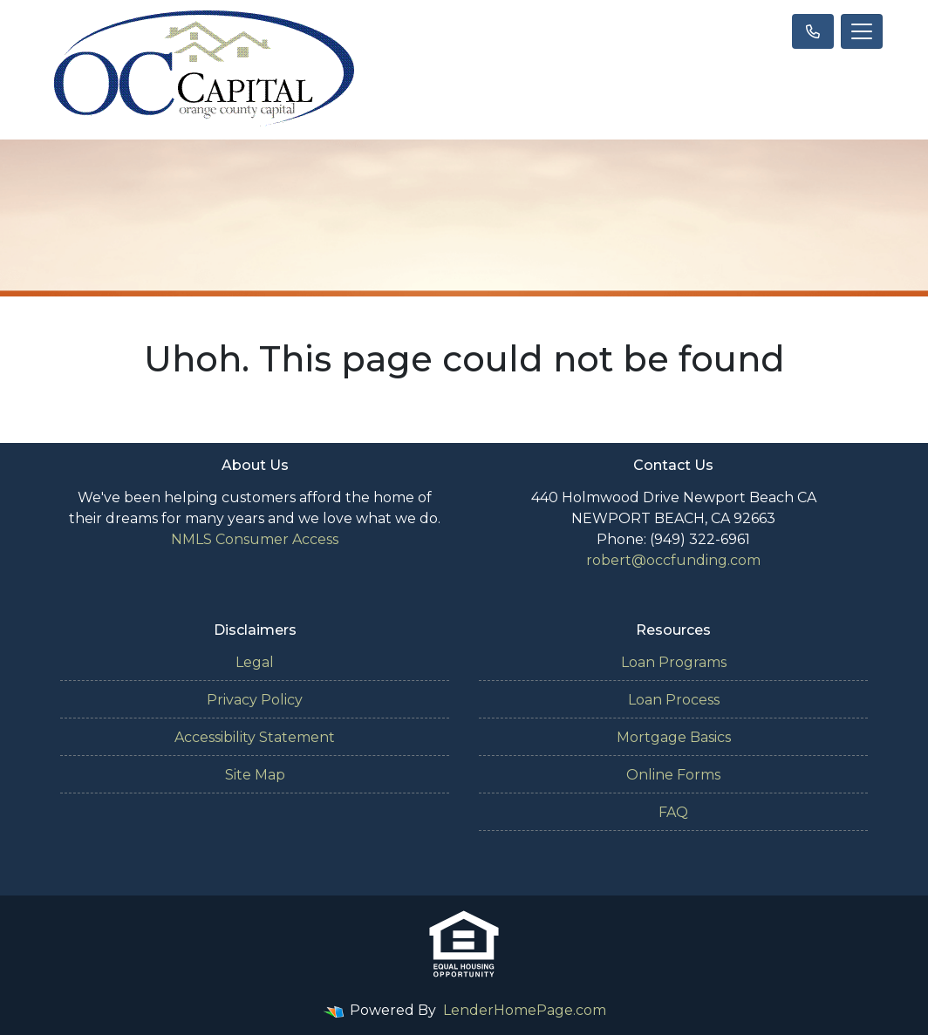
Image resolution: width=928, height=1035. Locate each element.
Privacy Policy (255, 699)
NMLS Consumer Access (254, 539)
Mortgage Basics (674, 737)
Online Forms (673, 774)
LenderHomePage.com (524, 1010)
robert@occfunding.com (673, 560)
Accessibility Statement (254, 737)
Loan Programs (674, 662)
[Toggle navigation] (862, 31)
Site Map (255, 774)
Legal (254, 662)
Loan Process (674, 699)
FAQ (673, 812)
